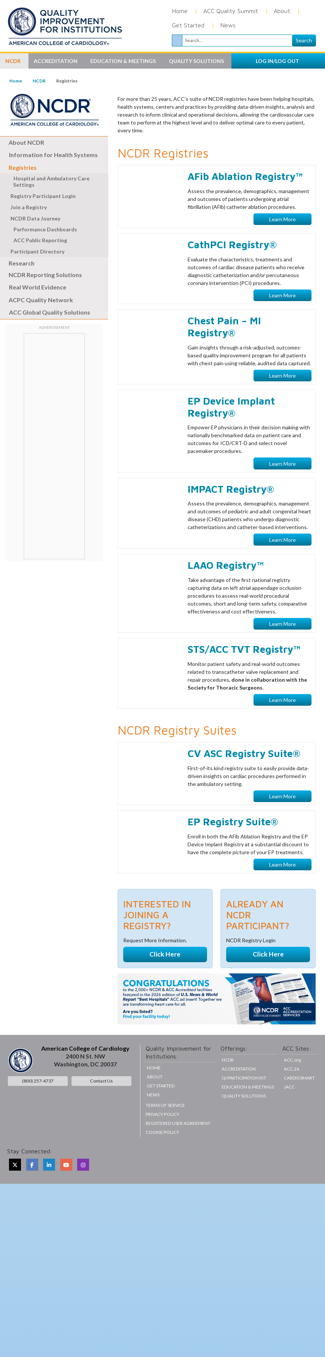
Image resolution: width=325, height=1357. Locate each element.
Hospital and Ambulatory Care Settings (47, 181)
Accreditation (239, 1115)
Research (17, 263)
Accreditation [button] (56, 61)
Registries (19, 167)
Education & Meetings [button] (123, 61)
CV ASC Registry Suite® (244, 799)
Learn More (282, 265)
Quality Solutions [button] (197, 61)
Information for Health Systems (53, 154)
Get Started (188, 25)
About (282, 10)
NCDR (39, 81)
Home (180, 10)
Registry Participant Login (43, 196)
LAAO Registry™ (226, 611)
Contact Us (101, 1126)
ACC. (292, 1106)
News (228, 25)
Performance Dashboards (41, 229)
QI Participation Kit (244, 1124)
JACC (289, 1133)
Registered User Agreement (178, 1169)
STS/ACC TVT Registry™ (244, 695)
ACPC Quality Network (36, 299)
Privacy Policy (162, 1160)
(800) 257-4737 (38, 1126)
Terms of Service (165, 1151)
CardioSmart (299, 1124)
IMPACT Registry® (231, 535)
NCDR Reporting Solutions (41, 274)
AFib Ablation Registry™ (245, 222)
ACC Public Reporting (36, 240)
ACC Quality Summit (230, 10)
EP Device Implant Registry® (231, 453)
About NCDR (22, 142)
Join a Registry (28, 207)
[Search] (237, 40)
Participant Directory (37, 251)
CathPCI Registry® (232, 290)
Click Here (164, 1000)
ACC (291, 1115)
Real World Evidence (37, 287)
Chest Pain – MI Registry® (224, 373)
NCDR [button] (13, 61)
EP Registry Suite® (233, 867)
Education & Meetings (248, 1133)
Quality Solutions (244, 1142)
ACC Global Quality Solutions (49, 312)
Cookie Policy (162, 1178)
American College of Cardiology (85, 1094)
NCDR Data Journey (35, 218)
